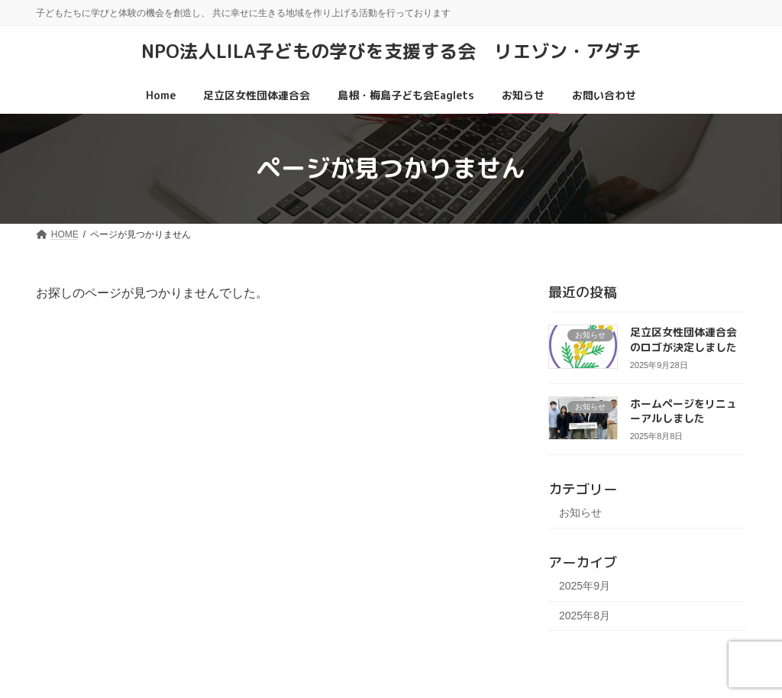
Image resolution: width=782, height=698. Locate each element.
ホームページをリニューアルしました (683, 410)
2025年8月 (584, 615)
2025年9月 (584, 585)
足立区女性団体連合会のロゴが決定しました (683, 339)
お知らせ (580, 512)
